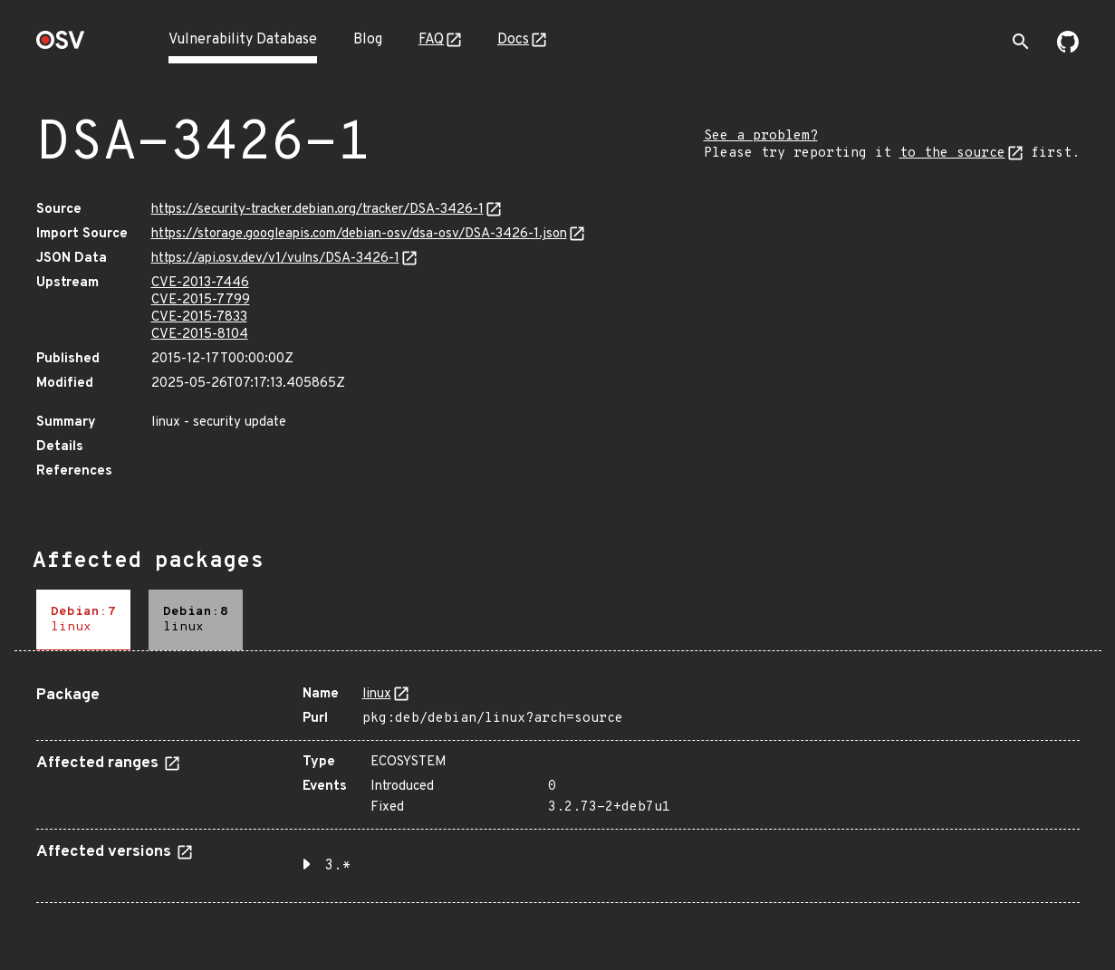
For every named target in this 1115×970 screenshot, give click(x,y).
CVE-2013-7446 (200, 283)
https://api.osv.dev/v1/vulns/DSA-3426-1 (275, 258)
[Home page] (60, 45)
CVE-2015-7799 (200, 300)
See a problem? (761, 136)
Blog (367, 40)
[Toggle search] (1021, 42)
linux (376, 694)
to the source (952, 153)
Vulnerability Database (242, 40)
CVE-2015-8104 (199, 334)
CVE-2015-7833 (199, 317)
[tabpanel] (557, 787)
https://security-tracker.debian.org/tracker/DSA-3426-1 (317, 209)
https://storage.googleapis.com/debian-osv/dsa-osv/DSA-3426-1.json (359, 234)
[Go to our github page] (1068, 49)
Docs (513, 40)
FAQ (431, 40)
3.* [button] (337, 866)
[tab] (83, 620)
